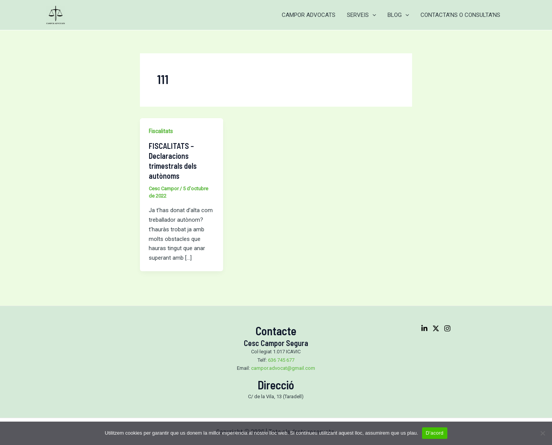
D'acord (435, 433)
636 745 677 (281, 360)
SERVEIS (361, 15)
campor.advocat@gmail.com (283, 368)
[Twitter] (435, 328)
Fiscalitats (161, 131)
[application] (372, 15)
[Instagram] (447, 328)
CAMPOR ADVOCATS (308, 15)
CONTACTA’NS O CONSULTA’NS (460, 15)
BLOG (398, 15)
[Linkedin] (424, 328)
